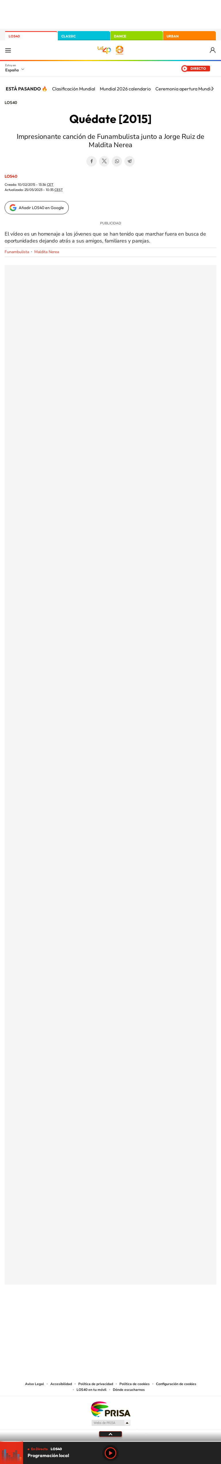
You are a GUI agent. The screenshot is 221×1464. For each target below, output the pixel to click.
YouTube (99, 1313)
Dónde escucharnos (129, 1389)
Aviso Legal (34, 1384)
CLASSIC (68, 36)
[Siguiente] (212, 89)
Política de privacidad (95, 1384)
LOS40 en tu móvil (91, 1389)
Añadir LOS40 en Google (41, 207)
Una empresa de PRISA (110, 1409)
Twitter (104, 161)
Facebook (91, 161)
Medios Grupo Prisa (110, 1422)
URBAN (173, 36)
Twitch (133, 1313)
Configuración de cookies (176, 1384)
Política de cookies (134, 1384)
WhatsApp (117, 161)
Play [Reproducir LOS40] (110, 1453)
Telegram (129, 161)
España (12, 70)
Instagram (76, 1313)
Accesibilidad (61, 1384)
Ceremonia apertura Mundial (184, 89)
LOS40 (14, 36)
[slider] (110, 1441)
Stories (145, 1313)
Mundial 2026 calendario (125, 89)
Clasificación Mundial (73, 89)
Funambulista (17, 252)
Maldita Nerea (46, 252)
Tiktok (87, 1313)
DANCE (120, 36)
